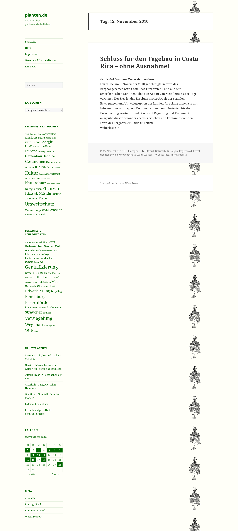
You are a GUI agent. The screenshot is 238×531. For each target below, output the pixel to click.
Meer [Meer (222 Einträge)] (27, 178)
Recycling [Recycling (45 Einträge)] (56, 291)
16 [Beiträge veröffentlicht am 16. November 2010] (33, 459)
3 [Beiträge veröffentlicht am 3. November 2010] (38, 450)
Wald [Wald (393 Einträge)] (45, 210)
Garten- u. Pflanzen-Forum (40, 60)
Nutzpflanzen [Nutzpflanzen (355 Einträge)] (33, 189)
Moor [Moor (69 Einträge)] (55, 281)
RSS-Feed (30, 66)
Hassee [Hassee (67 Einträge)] (38, 272)
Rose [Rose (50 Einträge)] (28, 307)
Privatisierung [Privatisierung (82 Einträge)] (37, 290)
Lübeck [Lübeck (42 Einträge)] (47, 282)
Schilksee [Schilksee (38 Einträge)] (42, 307)
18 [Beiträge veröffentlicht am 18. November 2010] (43, 459)
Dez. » (55, 474)
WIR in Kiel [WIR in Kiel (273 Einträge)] (38, 214)
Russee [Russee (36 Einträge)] (34, 307)
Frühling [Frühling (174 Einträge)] (41, 152)
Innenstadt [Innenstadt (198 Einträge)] (29, 167)
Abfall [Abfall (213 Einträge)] (28, 134)
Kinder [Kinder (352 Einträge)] (46, 167)
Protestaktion (110, 79)
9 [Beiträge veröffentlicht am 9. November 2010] (33, 455)
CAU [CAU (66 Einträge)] (58, 246)
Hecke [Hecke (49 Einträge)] (48, 273)
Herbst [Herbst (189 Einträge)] (58, 162)
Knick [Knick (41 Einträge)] (57, 277)
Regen (174, 151)
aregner (134, 151)
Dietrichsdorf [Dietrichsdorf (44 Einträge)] (32, 250)
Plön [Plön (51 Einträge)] (53, 286)
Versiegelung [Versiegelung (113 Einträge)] (38, 318)
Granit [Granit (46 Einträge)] (28, 273)
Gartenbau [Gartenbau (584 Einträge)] (33, 156)
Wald (140, 154)
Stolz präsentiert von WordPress (119, 183)
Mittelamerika (179, 154)
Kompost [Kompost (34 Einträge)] (28, 282)
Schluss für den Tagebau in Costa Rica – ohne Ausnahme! (149, 62)
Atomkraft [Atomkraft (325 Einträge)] (31, 137)
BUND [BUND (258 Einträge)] (28, 142)
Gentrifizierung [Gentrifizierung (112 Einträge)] (41, 267)
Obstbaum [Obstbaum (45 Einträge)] (43, 286)
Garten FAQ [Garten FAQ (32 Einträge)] (38, 262)
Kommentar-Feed (35, 510)
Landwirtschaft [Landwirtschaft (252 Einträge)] (52, 173)
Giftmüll (149, 151)
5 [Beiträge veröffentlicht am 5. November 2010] (49, 450)
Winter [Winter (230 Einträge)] (28, 214)
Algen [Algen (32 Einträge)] (34, 242)
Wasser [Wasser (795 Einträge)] (55, 209)
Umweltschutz (127, 154)
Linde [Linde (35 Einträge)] (40, 282)
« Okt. (32, 474)
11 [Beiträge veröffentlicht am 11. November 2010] (43, 455)
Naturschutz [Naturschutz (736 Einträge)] (35, 182)
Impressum (31, 54)
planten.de (36, 15)
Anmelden (31, 498)
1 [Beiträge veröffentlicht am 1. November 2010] (28, 450)
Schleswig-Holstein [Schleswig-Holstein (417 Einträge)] (38, 193)
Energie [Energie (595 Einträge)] (47, 142)
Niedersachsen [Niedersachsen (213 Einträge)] (53, 183)
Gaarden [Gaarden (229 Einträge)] (50, 151)
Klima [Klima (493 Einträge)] (55, 167)
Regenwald (185, 151)
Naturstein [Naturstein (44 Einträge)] (31, 286)
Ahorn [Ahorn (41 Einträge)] (28, 242)
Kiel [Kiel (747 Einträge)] (38, 166)
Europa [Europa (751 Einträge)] (31, 150)
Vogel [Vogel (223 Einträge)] (38, 210)
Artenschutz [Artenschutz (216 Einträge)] (37, 134)
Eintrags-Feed (33, 504)
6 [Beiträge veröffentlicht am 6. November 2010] (54, 450)
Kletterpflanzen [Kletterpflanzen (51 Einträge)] (43, 277)
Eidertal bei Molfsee (36, 404)
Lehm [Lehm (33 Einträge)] (35, 282)
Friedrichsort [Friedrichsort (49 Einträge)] (47, 258)
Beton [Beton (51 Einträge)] (51, 242)
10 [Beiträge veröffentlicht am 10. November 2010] (38, 455)
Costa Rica (163, 154)
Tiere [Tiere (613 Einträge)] (43, 198)
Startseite (30, 41)
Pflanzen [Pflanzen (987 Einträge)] (50, 188)
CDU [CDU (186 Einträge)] (33, 142)
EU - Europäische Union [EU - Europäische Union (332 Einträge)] (38, 146)
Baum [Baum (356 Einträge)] (41, 137)
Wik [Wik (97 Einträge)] (29, 331)
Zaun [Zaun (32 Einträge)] (36, 332)
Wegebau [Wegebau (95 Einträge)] (34, 324)
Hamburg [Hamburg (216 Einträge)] (50, 162)
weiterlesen (110, 128)
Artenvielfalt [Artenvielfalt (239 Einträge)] (49, 133)
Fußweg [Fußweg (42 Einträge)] (29, 261)
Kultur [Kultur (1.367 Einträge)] (31, 173)
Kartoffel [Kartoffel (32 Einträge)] (28, 277)
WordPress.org (33, 516)
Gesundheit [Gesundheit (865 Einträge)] (35, 161)
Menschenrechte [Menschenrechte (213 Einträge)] (38, 178)
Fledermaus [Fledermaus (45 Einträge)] (32, 258)
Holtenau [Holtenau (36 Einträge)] (56, 273)
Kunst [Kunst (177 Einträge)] (41, 174)
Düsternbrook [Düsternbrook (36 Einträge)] (46, 250)
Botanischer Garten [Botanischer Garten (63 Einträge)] (39, 246)
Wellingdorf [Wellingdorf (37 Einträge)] (49, 325)
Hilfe (28, 48)
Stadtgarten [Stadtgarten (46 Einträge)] (54, 307)
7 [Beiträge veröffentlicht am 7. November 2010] (60, 450)
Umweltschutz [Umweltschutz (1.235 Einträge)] (39, 204)
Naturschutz (162, 151)
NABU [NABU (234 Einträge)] (49, 178)
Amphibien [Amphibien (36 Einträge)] (42, 242)
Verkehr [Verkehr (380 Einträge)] (30, 210)
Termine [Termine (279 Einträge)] (33, 198)
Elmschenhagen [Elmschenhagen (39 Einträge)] (43, 254)
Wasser (148, 154)
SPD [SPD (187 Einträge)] (26, 199)
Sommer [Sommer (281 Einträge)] (56, 193)
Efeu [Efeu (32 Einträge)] (55, 251)
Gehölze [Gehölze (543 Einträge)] (49, 156)
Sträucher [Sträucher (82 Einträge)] (33, 312)
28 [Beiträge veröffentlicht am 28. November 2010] (59, 464)
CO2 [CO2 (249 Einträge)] (38, 142)
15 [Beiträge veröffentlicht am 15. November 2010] (27, 459)
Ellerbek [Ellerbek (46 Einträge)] (30, 254)
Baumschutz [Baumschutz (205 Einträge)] (51, 138)
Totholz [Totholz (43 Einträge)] (47, 312)
